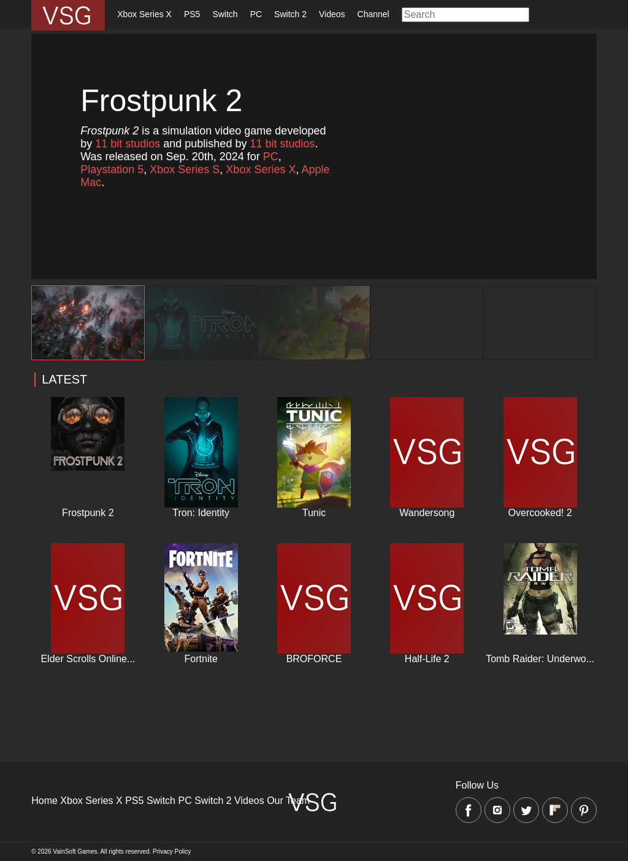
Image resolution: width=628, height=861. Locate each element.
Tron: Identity (200, 513)
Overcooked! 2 (540, 513)
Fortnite (201, 659)
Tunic (314, 513)
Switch (224, 14)
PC (256, 14)
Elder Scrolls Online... (87, 659)
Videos (332, 14)
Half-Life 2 (427, 659)
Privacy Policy (172, 851)
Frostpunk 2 (87, 513)
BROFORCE (314, 659)
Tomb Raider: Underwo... (540, 659)
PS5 (192, 14)
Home (44, 800)
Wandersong (426, 513)
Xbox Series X (144, 14)
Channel (373, 14)
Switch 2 (290, 14)
